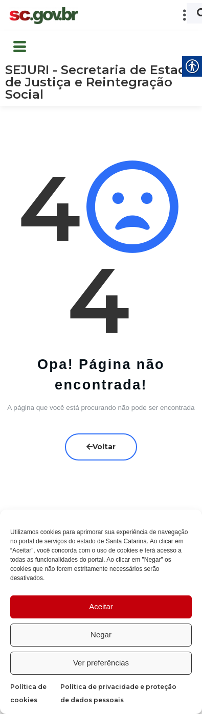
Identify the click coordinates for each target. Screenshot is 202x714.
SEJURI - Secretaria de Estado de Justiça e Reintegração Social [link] (100, 82)
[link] (43, 15)
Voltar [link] (101, 445)
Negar (101, 634)
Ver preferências (101, 662)
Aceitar (101, 606)
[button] (140, 15)
